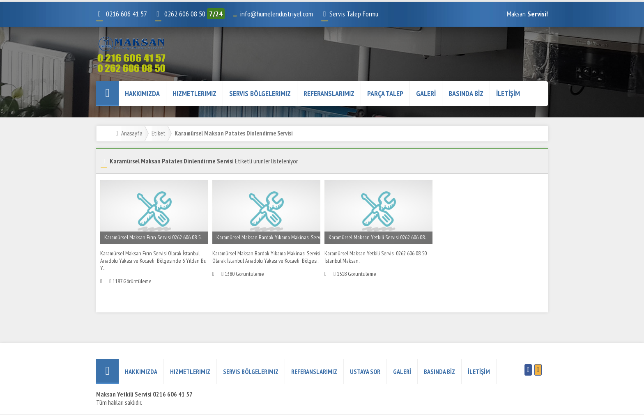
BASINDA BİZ (465, 93)
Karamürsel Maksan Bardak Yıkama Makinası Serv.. (268, 237)
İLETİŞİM (508, 93)
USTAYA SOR (365, 371)
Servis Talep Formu (349, 13)
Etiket (159, 133)
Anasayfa (132, 133)
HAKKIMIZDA (142, 93)
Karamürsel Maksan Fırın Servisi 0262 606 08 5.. (153, 237)
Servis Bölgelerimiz (260, 93)
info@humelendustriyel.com (276, 13)
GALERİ (426, 93)
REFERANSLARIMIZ (329, 93)
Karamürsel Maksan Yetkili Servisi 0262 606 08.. (377, 237)
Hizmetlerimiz (194, 93)
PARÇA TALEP (385, 93)
